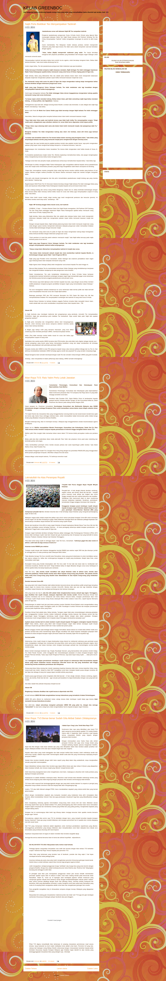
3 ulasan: (53, 713)
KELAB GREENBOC (42, 8)
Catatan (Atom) (64, 975)
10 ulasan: (52, 462)
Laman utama (62, 968)
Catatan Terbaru (31, 968)
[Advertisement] (61, 370)
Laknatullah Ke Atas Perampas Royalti (45, 477)
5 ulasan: (53, 363)
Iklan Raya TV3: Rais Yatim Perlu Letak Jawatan (50, 377)
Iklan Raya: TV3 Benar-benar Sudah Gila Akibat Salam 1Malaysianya (60, 718)
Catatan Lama (92, 968)
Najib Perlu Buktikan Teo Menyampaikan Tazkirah (50, 24)
